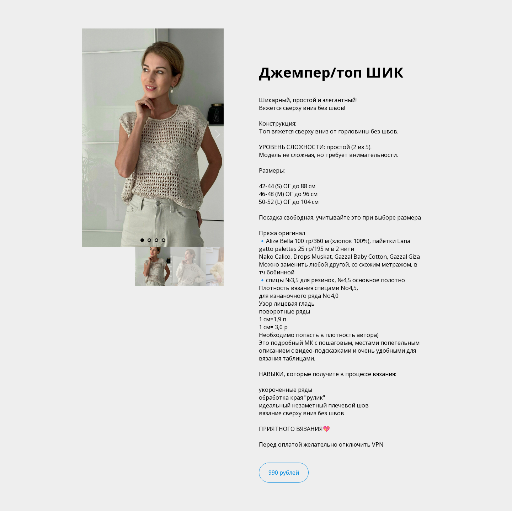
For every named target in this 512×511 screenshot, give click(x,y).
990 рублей (283, 472)
